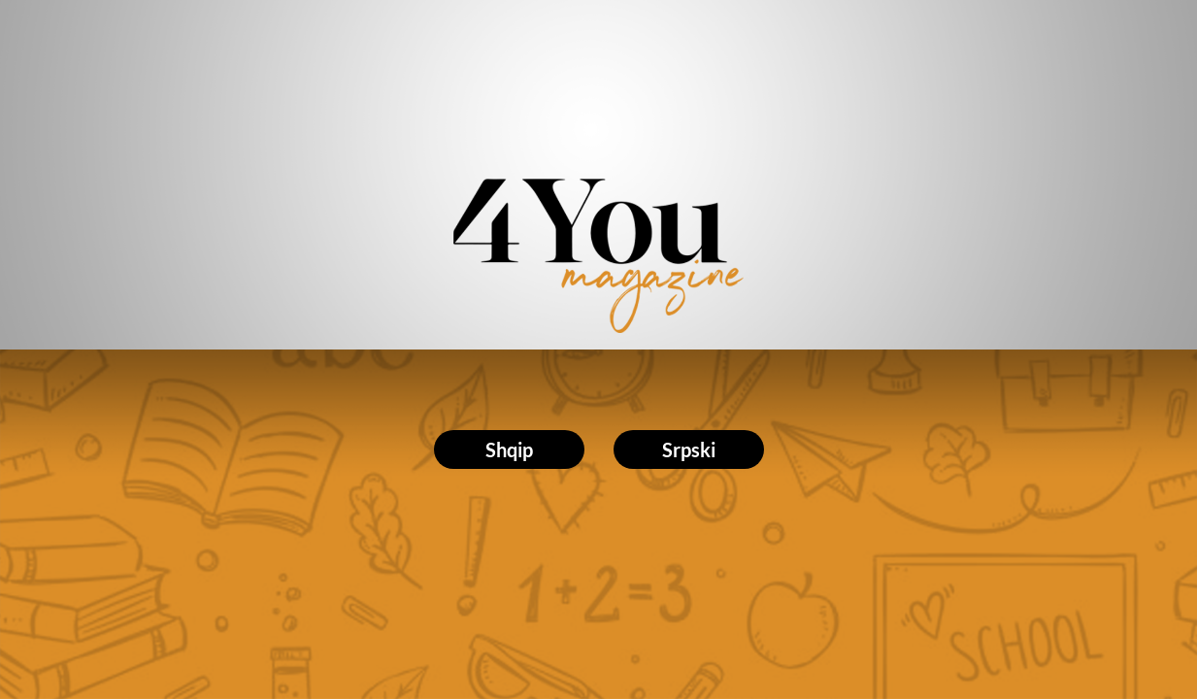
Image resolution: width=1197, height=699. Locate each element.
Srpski (688, 449)
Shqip (509, 449)
